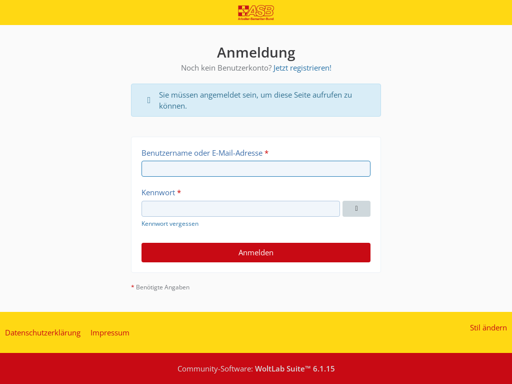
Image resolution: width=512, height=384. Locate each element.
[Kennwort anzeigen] (356, 209)
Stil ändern (488, 327)
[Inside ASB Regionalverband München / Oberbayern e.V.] (256, 13)
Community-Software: (256, 368)
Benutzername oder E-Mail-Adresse (202, 153)
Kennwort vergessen (170, 223)
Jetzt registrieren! (303, 68)
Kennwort (158, 192)
